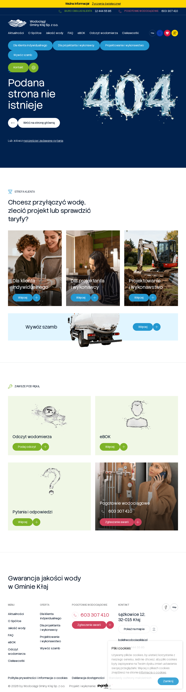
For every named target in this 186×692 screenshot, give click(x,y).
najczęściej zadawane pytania (43, 141)
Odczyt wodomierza (104, 33)
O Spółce (34, 33)
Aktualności (16, 33)
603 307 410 (169, 11)
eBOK (81, 33)
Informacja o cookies (152, 673)
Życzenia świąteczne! (106, 3)
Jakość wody (54, 33)
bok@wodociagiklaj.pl (132, 640)
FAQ (70, 33)
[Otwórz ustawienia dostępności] (174, 33)
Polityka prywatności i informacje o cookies (38, 678)
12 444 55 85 (103, 11)
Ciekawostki (130, 33)
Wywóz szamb (50, 648)
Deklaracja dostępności (88, 678)
